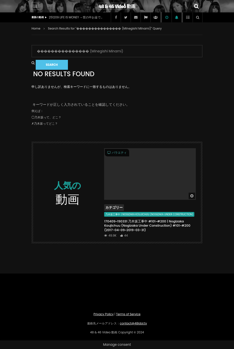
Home (35, 28)
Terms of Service (128, 314)
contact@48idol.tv (133, 323)
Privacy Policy (103, 314)
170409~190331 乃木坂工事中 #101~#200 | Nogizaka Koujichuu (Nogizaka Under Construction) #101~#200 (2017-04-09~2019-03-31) (147, 225)
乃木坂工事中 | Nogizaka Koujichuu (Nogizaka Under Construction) (149, 214)
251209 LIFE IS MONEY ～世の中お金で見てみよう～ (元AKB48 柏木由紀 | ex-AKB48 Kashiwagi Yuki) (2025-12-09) (76, 17)
